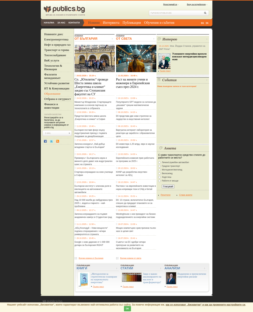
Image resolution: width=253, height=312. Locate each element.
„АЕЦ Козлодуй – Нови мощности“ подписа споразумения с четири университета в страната (91, 231)
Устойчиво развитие (57, 83)
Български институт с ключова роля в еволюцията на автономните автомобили (93, 189)
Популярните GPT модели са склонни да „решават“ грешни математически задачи (136, 105)
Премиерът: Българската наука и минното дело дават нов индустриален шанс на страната (94, 161)
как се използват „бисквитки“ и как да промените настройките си (205, 304)
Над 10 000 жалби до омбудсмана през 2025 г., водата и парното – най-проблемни (94, 203)
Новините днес (53, 34)
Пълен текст (164, 71)
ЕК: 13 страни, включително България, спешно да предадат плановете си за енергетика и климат (135, 203)
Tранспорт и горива (56, 50)
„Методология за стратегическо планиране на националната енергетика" (104, 278)
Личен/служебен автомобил (175, 162)
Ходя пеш (166, 177)
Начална (49, 23)
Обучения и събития (159, 22)
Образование (52, 93)
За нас (61, 23)
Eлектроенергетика (56, 39)
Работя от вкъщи (170, 181)
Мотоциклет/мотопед (172, 170)
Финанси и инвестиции (51, 106)
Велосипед (167, 173)
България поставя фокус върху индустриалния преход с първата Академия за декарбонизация (91, 133)
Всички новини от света (130, 258)
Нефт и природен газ (57, 44)
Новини (94, 22)
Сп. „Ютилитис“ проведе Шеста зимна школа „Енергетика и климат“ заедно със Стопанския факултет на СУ (91, 87)
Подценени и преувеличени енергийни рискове (192, 275)
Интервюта (111, 22)
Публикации (132, 22)
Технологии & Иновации (53, 67)
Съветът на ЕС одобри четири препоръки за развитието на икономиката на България (131, 245)
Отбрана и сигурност (57, 99)
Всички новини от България (91, 258)
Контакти (74, 23)
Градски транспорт (171, 166)
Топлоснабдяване (55, 55)
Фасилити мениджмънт (52, 76)
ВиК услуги (51, 60)
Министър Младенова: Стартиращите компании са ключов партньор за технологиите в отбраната (93, 105)
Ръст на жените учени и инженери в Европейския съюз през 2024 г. (133, 83)
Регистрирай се (170, 4)
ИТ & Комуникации (56, 88)
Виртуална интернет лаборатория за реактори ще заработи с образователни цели (135, 133)
